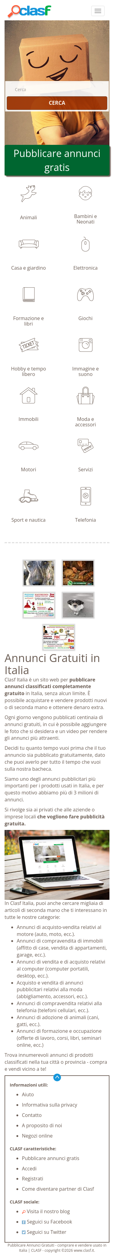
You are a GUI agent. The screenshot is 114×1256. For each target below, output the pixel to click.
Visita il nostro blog (46, 1211)
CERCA (57, 102)
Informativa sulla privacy (49, 1104)
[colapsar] (98, 11)
